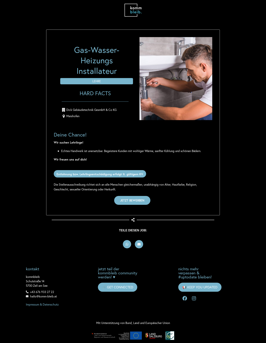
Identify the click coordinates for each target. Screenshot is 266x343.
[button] (127, 244)
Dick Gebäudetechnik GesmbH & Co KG (91, 110)
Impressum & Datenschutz (42, 304)
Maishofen (72, 116)
